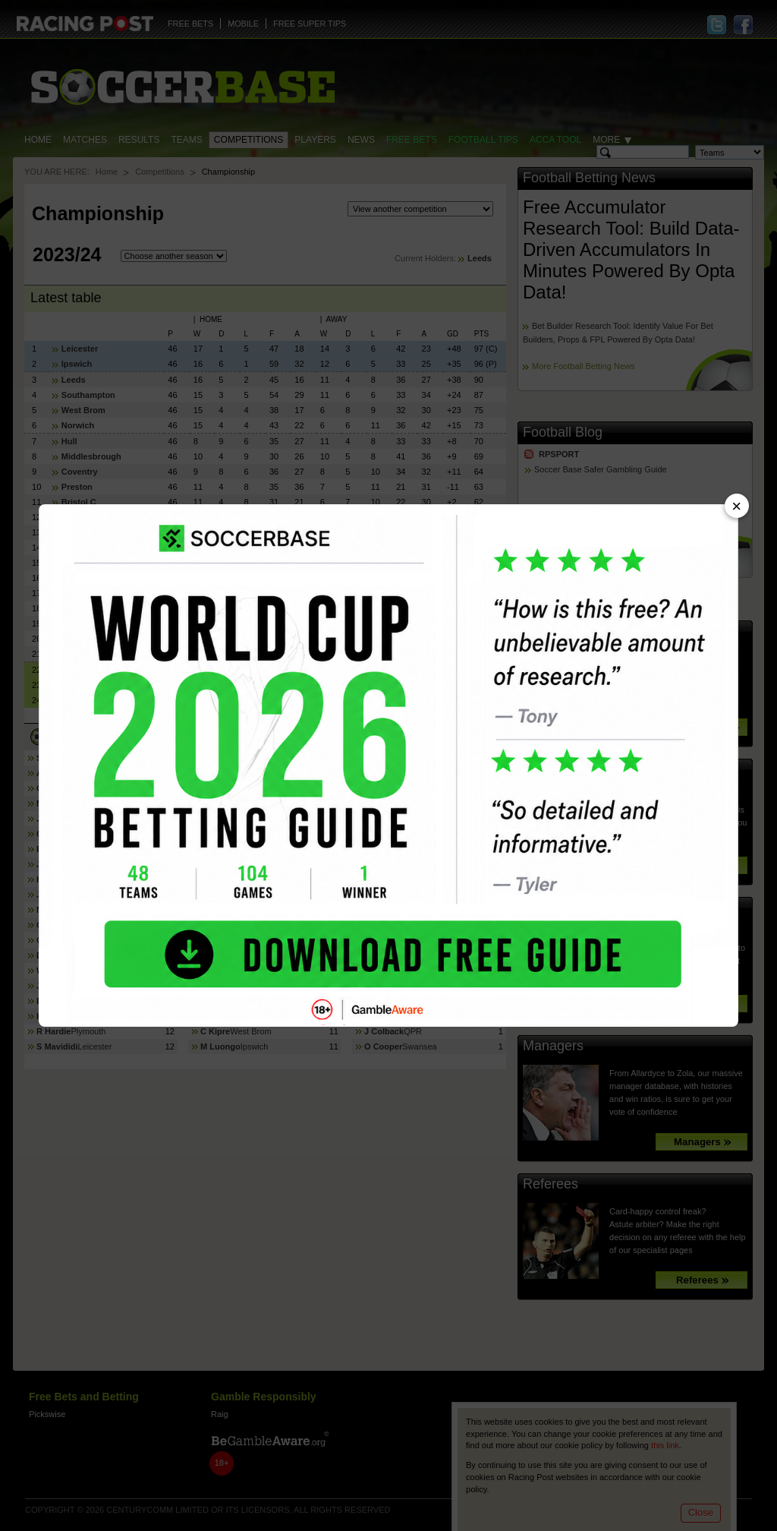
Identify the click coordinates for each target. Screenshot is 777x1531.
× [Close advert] (736, 506)
